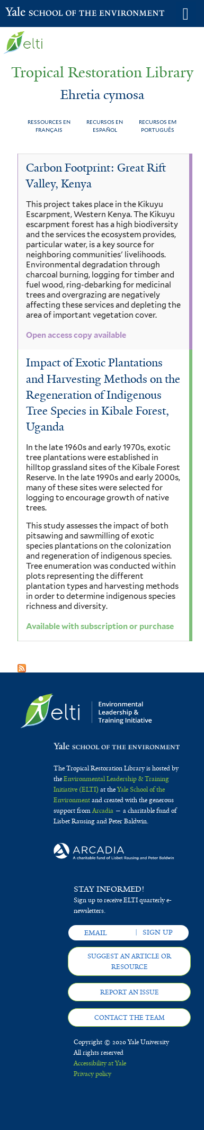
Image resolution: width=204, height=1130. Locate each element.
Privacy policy (92, 1074)
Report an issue (129, 992)
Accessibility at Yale (100, 1063)
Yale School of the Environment (31, 13)
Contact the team (129, 1018)
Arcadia (102, 810)
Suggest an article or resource (129, 961)
